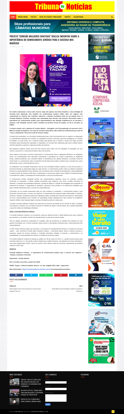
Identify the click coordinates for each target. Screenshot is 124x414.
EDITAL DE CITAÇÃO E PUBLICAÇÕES (51, 17)
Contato (68, 17)
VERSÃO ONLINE (23, 17)
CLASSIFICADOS (78, 17)
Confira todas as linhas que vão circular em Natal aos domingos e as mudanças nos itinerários (31, 383)
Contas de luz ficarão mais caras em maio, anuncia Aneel (31, 400)
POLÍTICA (33, 17)
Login (46, 411)
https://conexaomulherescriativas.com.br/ (36, 269)
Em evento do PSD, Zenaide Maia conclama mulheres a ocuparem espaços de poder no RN (32, 392)
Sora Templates (19, 411)
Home (13, 17)
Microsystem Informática (38, 411)
